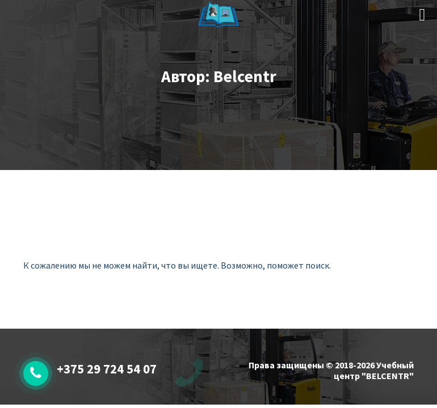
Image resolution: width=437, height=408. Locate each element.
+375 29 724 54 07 (107, 369)
